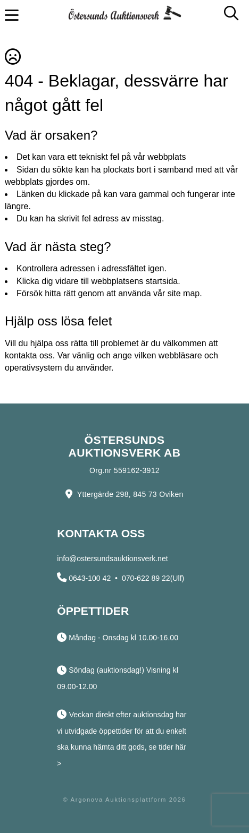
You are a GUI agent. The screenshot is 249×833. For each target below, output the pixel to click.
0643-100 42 (90, 578)
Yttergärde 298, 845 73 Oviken (130, 494)
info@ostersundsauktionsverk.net (112, 558)
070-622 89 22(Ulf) (153, 578)
